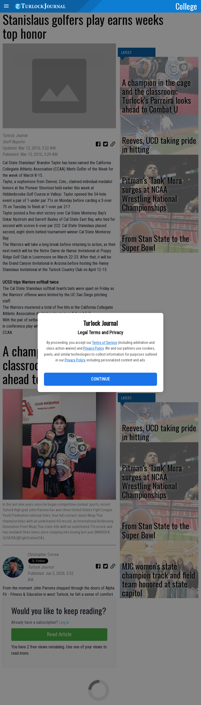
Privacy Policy (93, 348)
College (186, 6)
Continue (100, 379)
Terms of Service (104, 342)
